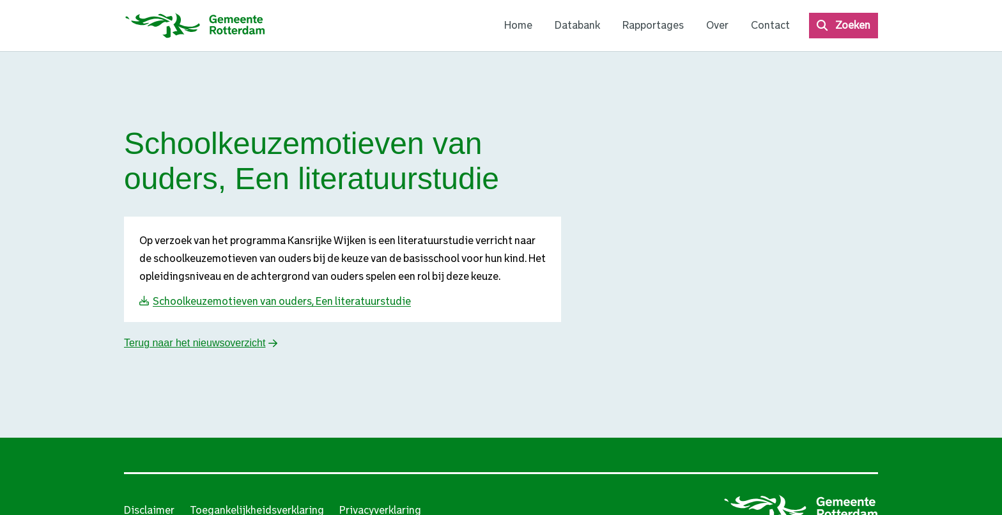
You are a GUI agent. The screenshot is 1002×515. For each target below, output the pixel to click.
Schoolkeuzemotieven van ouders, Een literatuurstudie (282, 301)
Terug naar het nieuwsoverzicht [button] (194, 342)
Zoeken (852, 25)
